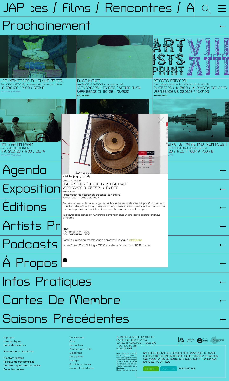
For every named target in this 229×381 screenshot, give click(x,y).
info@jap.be (135, 240)
